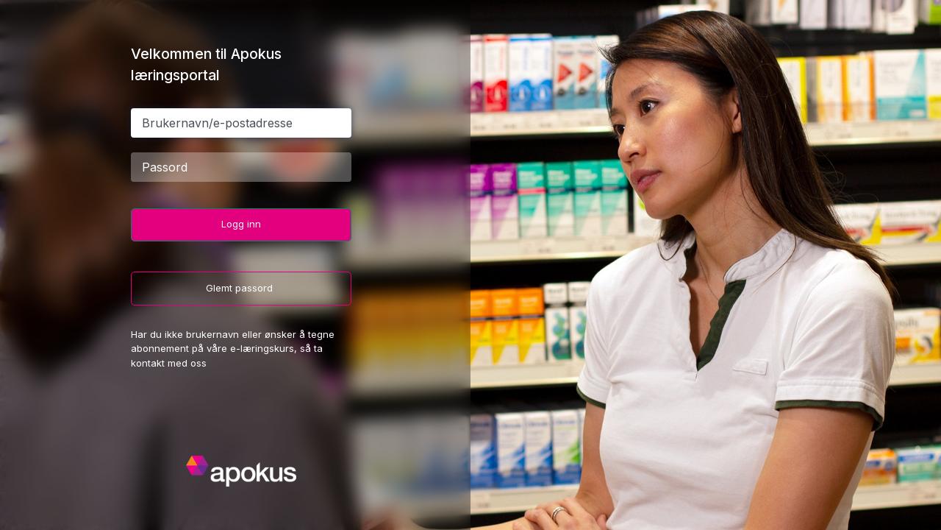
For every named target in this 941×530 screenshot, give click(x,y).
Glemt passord (241, 288)
